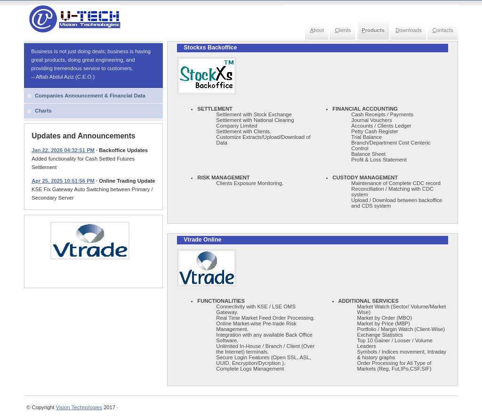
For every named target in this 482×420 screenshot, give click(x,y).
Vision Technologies (79, 407)
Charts (43, 110)
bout (317, 30)
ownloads (408, 30)
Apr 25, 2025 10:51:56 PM (63, 181)
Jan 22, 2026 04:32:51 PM (63, 150)
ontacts (443, 30)
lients (343, 30)
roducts (373, 30)
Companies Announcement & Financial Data (90, 95)
